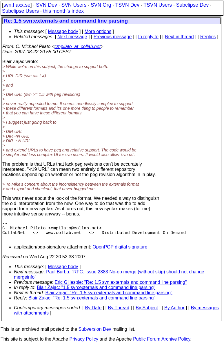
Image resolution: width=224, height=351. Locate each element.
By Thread (119, 312)
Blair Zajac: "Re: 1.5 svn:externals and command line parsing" (108, 297)
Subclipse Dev (192, 5)
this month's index (63, 11)
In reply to (148, 36)
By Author (174, 312)
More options (98, 31)
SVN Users (73, 5)
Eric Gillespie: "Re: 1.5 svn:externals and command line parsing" (121, 286)
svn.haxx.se (16, 5)
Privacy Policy (83, 343)
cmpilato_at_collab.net (77, 46)
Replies (208, 36)
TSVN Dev (127, 5)
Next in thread (179, 36)
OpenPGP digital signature (119, 251)
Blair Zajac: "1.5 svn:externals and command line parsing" (96, 292)
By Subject (147, 312)
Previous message (113, 36)
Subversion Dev (95, 333)
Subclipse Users (20, 11)
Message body (63, 31)
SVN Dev (46, 5)
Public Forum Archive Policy (161, 343)
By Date (93, 312)
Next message (72, 36)
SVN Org (101, 5)
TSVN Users (157, 5)
